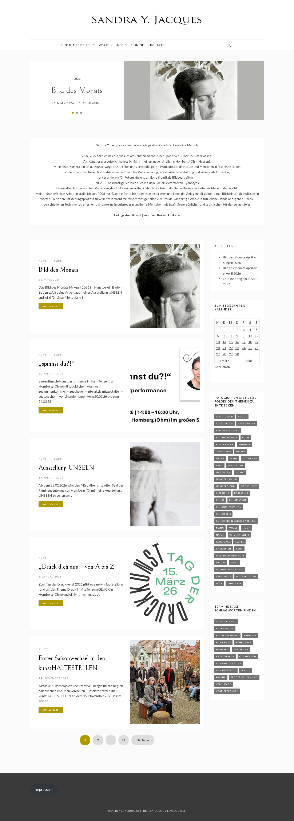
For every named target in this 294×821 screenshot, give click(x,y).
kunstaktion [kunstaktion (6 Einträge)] (237, 500)
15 (231, 342)
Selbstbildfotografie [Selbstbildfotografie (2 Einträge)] (230, 555)
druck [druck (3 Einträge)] (220, 458)
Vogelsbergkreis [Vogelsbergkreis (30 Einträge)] (227, 691)
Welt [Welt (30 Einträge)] (219, 583)
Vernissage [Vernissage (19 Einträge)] (223, 684)
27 (218, 354)
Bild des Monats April (238, 257)
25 (250, 348)
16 (237, 342)
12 (256, 336)
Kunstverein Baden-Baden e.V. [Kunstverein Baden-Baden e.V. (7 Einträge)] (236, 521)
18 (250, 342)
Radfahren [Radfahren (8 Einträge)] (223, 548)
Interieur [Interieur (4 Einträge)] (222, 493)
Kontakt (157, 45)
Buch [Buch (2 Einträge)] (245, 437)
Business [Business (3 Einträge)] (244, 444)
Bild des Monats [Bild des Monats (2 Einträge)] (226, 437)
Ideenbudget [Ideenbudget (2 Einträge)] (249, 486)
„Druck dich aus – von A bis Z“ (78, 567)
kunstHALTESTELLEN (78, 45)
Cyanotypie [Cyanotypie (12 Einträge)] (223, 451)
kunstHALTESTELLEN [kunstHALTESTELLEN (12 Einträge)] (228, 663)
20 (218, 348)
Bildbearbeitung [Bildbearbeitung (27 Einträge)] (227, 635)
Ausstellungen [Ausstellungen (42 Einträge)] (226, 621)
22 (231, 348)
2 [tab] (77, 113)
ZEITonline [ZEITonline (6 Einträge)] (234, 583)
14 (224, 342)
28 (224, 354)
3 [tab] (81, 113)
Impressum (44, 789)
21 (224, 348)
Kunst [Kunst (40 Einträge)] (220, 500)
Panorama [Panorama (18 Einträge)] (223, 541)
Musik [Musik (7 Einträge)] (246, 528)
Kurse (161, 215)
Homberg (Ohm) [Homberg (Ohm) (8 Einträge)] (226, 479)
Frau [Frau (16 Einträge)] (219, 465)
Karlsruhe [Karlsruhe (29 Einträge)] (241, 649)
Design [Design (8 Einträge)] (240, 451)
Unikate (174, 215)
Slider (59, 260)
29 (231, 354)
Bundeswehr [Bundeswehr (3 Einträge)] (224, 444)
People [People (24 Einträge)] (239, 541)
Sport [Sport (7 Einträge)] (234, 562)
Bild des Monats (77, 90)
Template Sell (176, 810)
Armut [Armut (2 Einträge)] (242, 416)
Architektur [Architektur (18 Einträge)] (224, 416)
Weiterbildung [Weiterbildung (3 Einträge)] (246, 576)
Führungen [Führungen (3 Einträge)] (244, 642)
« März (224, 360)
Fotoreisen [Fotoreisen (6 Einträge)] (223, 642)
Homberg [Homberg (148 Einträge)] (222, 649)
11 (250, 336)
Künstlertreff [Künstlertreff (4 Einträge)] (226, 670)
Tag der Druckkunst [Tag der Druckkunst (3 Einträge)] (229, 569)
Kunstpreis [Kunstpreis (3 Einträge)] (223, 514)
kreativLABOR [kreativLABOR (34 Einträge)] (225, 656)
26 (256, 348)
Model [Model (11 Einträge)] (233, 528)
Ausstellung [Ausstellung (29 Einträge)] (224, 423)
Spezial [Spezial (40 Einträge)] (221, 562)
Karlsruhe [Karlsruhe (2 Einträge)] (241, 493)
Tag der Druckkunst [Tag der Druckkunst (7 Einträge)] (244, 677)
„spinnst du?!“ (56, 364)
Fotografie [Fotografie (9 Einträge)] (249, 458)
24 (124, 740)
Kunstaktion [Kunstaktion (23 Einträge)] (247, 656)
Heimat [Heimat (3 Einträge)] (240, 472)
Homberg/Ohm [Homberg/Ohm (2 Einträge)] (225, 486)
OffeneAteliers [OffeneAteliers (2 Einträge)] (239, 535)
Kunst (77, 78)
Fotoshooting (232, 279)
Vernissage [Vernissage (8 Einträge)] (223, 576)
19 (256, 342)
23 (237, 348)
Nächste (142, 740)
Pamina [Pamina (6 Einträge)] (221, 677)
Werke (105, 45)
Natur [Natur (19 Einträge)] (220, 535)
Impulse (149, 215)
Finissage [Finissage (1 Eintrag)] (250, 635)
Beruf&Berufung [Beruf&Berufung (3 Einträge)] (227, 430)
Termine (137, 45)
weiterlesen (51, 306)
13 (218, 342)
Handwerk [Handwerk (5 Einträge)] (223, 472)
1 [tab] (73, 113)
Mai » (250, 360)
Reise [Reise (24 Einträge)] (239, 548)
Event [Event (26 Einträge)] (233, 458)
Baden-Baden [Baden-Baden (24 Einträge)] (225, 628)
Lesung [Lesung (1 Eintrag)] (245, 670)
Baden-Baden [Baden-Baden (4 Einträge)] (247, 423)
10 (244, 336)
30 (237, 354)
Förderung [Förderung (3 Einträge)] (235, 465)
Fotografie (122, 215)
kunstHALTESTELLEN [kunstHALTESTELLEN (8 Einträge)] (228, 507)
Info (121, 45)
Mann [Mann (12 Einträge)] (220, 528)
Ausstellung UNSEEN (66, 468)
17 (244, 342)
